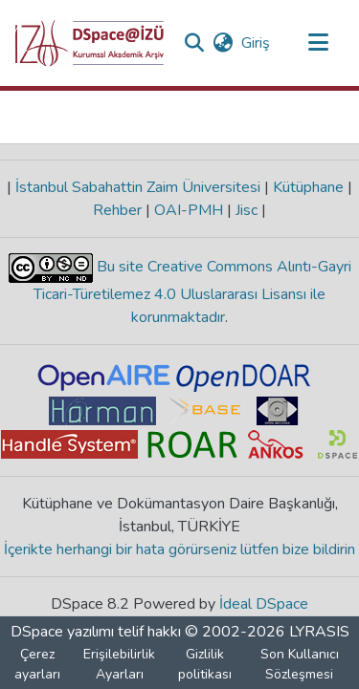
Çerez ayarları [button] (37, 664)
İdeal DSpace (263, 603)
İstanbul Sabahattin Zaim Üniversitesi (137, 187)
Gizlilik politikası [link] (205, 664)
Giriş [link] (256, 43)
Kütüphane (308, 187)
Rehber (119, 210)
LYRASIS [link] (319, 631)
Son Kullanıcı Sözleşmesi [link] (299, 664)
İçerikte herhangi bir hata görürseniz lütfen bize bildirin (179, 549)
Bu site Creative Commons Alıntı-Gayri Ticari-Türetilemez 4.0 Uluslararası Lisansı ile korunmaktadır (192, 292)
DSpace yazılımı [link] (62, 631)
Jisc (246, 210)
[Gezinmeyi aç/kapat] (318, 43)
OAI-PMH (188, 210)
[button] (89, 43)
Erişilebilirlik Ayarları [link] (119, 664)
